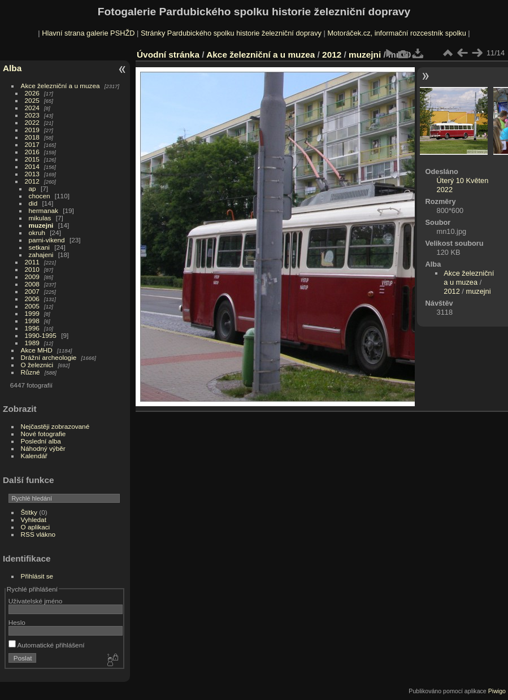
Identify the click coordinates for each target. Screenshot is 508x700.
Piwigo (497, 691)
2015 (32, 159)
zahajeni (41, 254)
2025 (32, 100)
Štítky (29, 512)
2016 (32, 151)
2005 (32, 306)
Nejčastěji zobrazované (55, 426)
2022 (32, 122)
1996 (32, 328)
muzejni (41, 225)
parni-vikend (47, 240)
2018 (32, 137)
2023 (32, 115)
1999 (32, 313)
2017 (32, 144)
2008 (32, 284)
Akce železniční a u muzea (60, 85)
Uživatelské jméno (35, 601)
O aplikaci (35, 527)
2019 (32, 129)
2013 (32, 173)
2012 (32, 181)
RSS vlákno (38, 534)
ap (32, 188)
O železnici (37, 364)
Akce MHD (37, 350)
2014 (32, 166)
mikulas (40, 217)
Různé (30, 372)
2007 (32, 291)
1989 (32, 342)
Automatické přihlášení (46, 645)
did (33, 203)
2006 (32, 298)
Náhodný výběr (43, 448)
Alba (12, 68)
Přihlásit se (37, 576)
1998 (32, 320)
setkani (39, 247)
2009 (32, 276)
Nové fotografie (43, 433)
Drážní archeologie (49, 357)
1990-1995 (41, 335)
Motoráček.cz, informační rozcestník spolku (396, 33)
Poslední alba (41, 441)
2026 (32, 93)
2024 (32, 107)
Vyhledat (33, 519)
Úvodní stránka (168, 54)
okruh (37, 232)
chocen (39, 195)
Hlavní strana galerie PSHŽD (88, 33)
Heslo (16, 622)
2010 (32, 269)
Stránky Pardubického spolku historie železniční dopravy (231, 33)
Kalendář (34, 455)
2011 (32, 262)
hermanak (43, 210)
